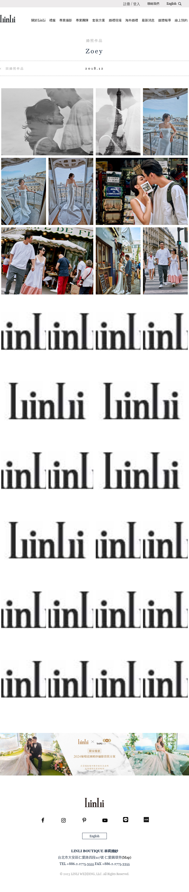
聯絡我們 (153, 3)
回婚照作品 (12, 68)
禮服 (52, 20)
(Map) (126, 857)
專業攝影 (65, 20)
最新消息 (148, 20)
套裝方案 (98, 20)
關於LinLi (38, 20)
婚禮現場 (115, 20)
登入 (136, 4)
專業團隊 (82, 20)
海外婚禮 (131, 20)
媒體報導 (164, 20)
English (171, 3)
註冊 (126, 4)
